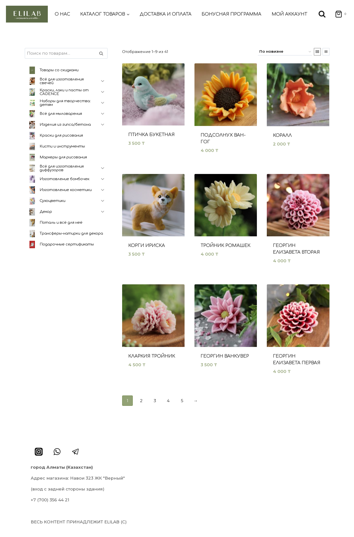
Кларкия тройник (151, 356)
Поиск (103, 53)
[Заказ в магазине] (285, 51)
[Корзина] (339, 14)
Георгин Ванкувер (225, 356)
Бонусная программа (231, 14)
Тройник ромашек (225, 245)
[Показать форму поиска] (322, 14)
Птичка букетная (151, 134)
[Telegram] (76, 452)
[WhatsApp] (57, 452)
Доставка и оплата (165, 14)
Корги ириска (146, 245)
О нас (62, 14)
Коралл (282, 135)
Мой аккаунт (289, 14)
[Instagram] (39, 452)
